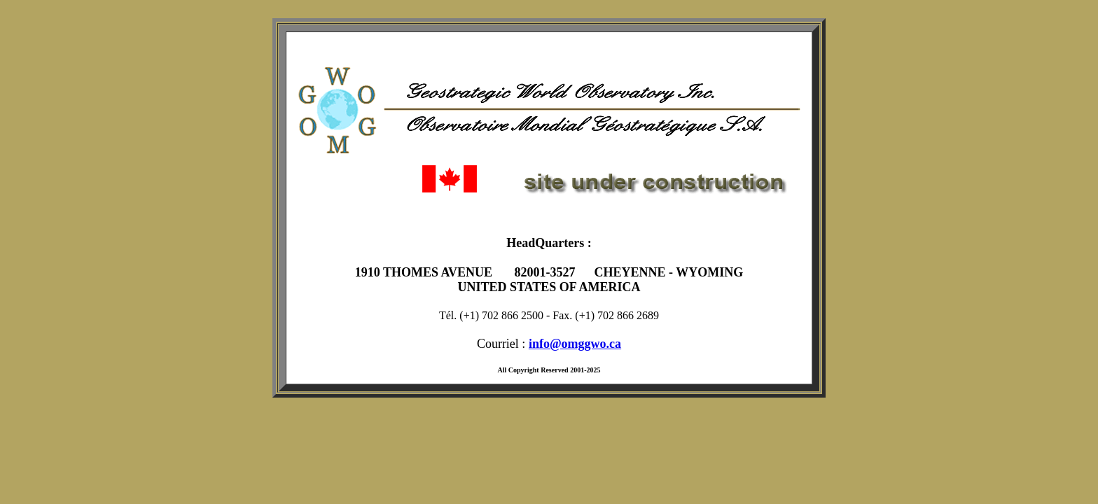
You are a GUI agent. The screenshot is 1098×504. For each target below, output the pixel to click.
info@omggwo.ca (575, 344)
